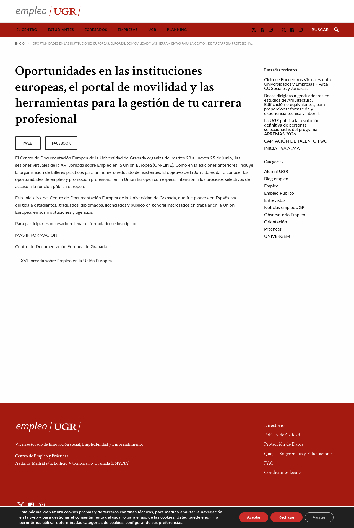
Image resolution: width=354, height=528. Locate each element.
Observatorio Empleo (284, 214)
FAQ (269, 463)
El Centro (26, 29)
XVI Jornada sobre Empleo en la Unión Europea (66, 260)
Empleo (271, 185)
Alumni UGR (276, 171)
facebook (61, 143)
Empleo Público (279, 192)
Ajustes (318, 517)
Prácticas (273, 228)
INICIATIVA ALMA (282, 148)
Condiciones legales (283, 472)
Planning (177, 29)
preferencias (170, 522)
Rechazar (285, 517)
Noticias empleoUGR (284, 207)
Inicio (20, 43)
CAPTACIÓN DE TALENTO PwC (295, 140)
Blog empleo (276, 178)
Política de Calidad (282, 435)
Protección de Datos (283, 444)
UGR (152, 29)
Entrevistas (274, 200)
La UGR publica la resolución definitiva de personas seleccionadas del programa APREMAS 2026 (291, 127)
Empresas (128, 29)
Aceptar (251, 517)
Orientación (275, 221)
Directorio (274, 425)
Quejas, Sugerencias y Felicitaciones (299, 453)
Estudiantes (61, 29)
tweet (28, 143)
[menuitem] (27, 30)
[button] (253, 29)
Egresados (96, 29)
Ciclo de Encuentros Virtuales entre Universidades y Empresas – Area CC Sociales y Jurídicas (298, 84)
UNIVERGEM (277, 236)
